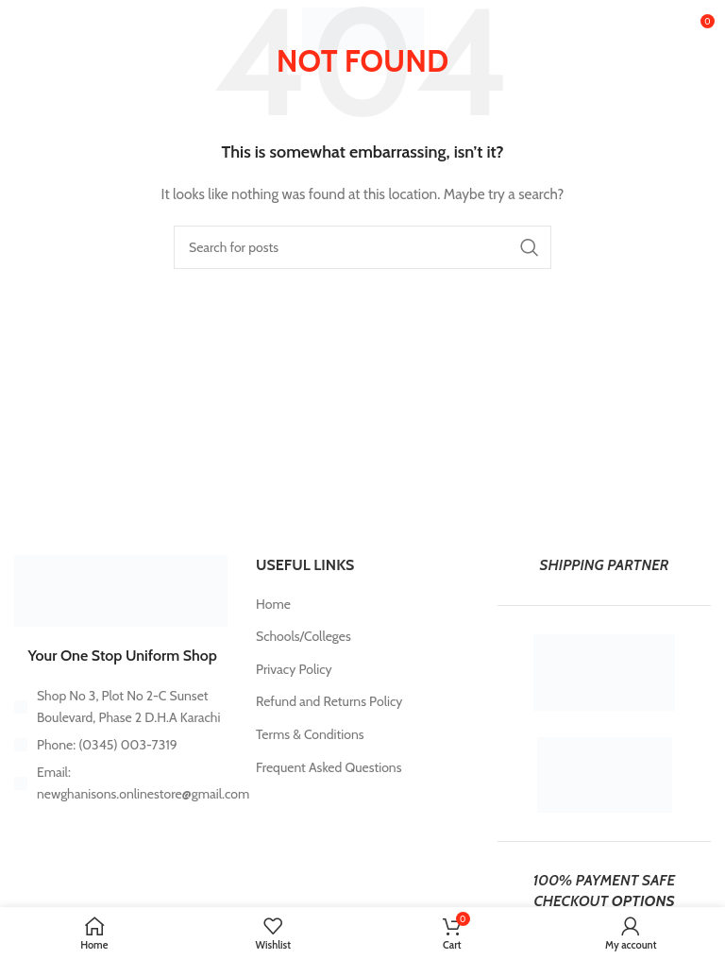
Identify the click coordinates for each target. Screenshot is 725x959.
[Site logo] (363, 26)
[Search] (362, 247)
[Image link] (121, 588)
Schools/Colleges (303, 636)
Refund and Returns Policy (329, 701)
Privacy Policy (294, 669)
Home (273, 604)
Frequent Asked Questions (328, 767)
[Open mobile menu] (45, 28)
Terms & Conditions (310, 734)
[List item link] (121, 744)
